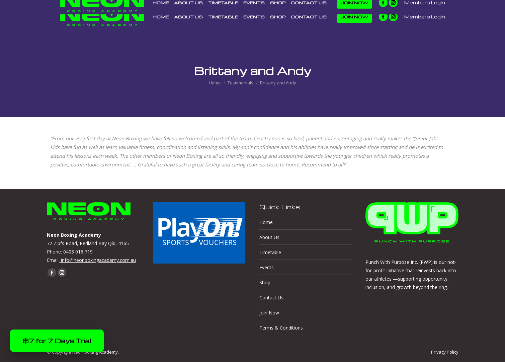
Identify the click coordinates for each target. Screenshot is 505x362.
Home (266, 222)
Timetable (270, 252)
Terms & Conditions (281, 327)
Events (266, 267)
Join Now (269, 312)
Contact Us (271, 297)
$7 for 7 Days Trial (57, 341)
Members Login (424, 16)
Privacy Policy (444, 352)
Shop (264, 282)
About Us (269, 237)
